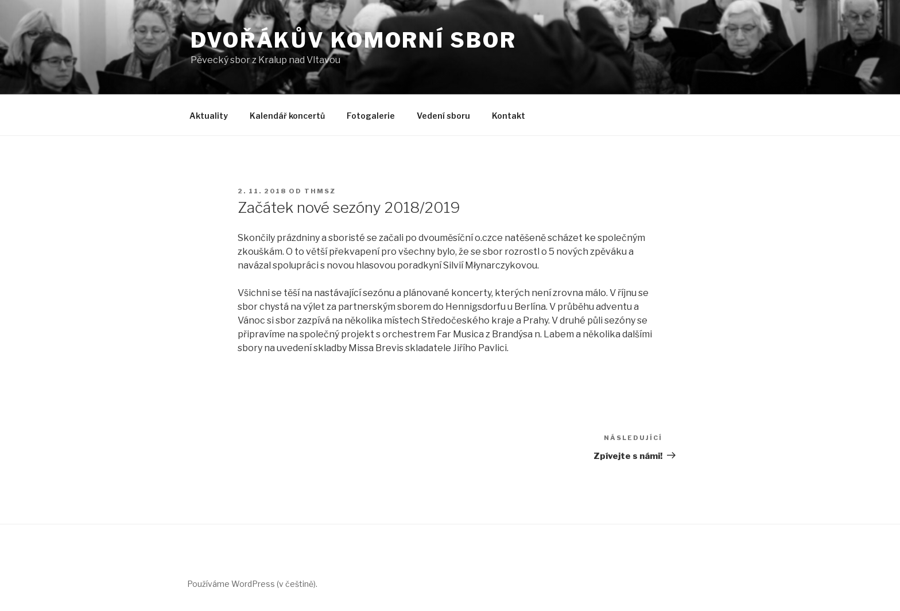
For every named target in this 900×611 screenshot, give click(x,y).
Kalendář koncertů (287, 115)
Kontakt (508, 115)
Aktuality (208, 115)
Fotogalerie (371, 115)
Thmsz (320, 191)
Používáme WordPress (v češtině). (252, 584)
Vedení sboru (443, 115)
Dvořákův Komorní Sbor (353, 40)
